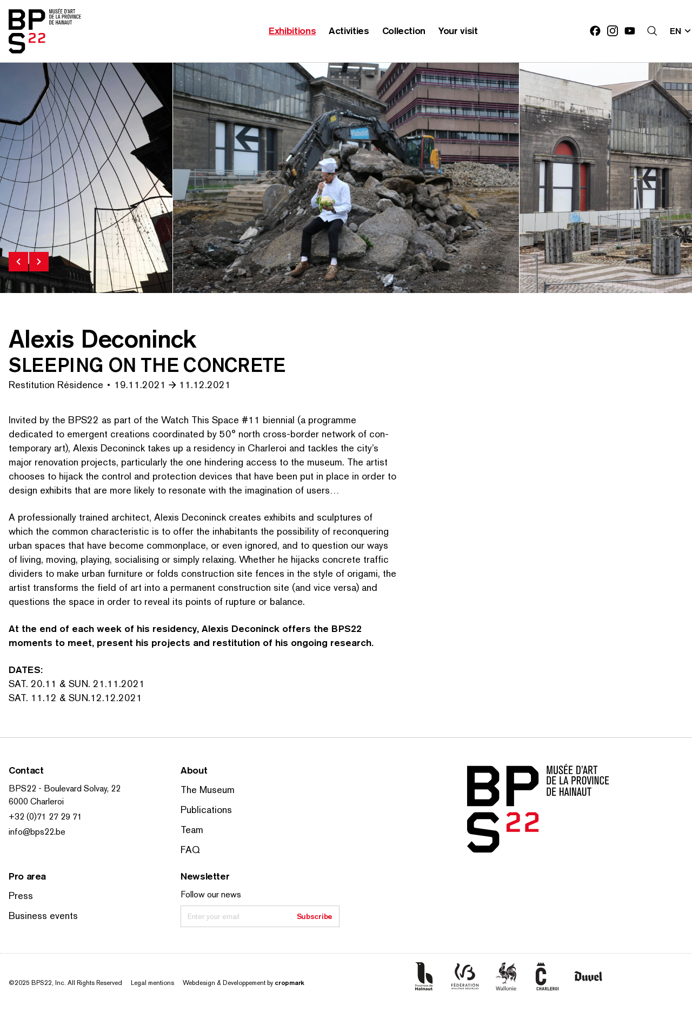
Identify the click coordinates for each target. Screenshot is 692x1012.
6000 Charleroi (36, 801)
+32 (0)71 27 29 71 (45, 816)
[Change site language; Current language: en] (681, 30)
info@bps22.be (37, 831)
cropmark (289, 982)
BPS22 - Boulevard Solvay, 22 (65, 788)
